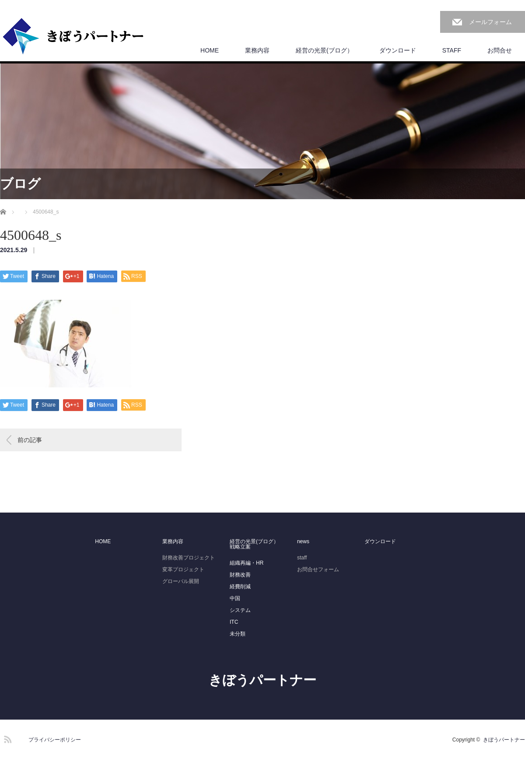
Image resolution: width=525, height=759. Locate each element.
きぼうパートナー (262, 680)
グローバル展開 (180, 581)
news (303, 541)
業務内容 (257, 50)
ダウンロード (397, 50)
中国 (235, 598)
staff (302, 557)
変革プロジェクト (183, 569)
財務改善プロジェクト (188, 557)
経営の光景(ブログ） (324, 50)
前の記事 (30, 439)
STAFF (451, 50)
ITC (234, 622)
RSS (6, 738)
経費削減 (240, 586)
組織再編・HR (246, 563)
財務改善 (240, 574)
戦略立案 (240, 546)
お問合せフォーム (318, 569)
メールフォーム (490, 21)
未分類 (237, 633)
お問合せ (499, 50)
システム (240, 610)
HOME (209, 50)
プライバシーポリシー (54, 739)
